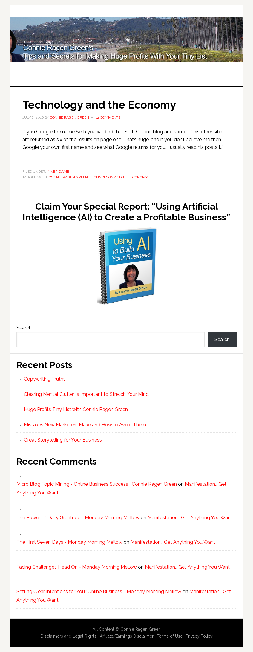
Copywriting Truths (45, 379)
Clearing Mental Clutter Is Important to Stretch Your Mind (86, 394)
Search (24, 328)
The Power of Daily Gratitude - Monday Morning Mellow (77, 517)
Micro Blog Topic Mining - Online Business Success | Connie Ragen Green (96, 484)
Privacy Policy (199, 636)
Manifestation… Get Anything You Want (190, 517)
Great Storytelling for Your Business (63, 440)
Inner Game (58, 172)
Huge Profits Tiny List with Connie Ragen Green (126, 39)
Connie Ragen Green (68, 177)
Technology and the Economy (99, 104)
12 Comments (108, 117)
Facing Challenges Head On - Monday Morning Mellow (76, 567)
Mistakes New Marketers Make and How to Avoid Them (85, 424)
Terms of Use (170, 636)
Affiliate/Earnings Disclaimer (127, 636)
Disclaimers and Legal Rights (68, 636)
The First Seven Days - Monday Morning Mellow (69, 542)
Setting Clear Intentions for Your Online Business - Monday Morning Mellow (98, 591)
